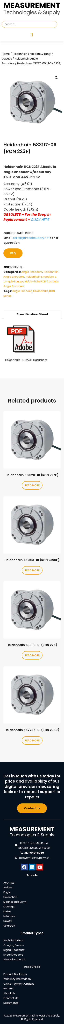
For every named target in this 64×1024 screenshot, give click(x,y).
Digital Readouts (13, 950)
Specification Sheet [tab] (32, 314)
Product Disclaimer (15, 974)
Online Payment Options (18, 983)
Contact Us (10, 998)
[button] (56, 78)
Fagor (7, 892)
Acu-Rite (9, 882)
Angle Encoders (31, 272)
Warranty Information (17, 979)
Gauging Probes (13, 945)
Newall (7, 921)
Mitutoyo (9, 916)
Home (6, 54)
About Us (9, 993)
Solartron (9, 925)
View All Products (14, 959)
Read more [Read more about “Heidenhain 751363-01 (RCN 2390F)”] (32, 570)
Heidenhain (40, 291)
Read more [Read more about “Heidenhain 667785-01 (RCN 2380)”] (32, 740)
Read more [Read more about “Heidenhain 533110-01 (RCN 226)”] (32, 655)
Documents (10, 1003)
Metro (7, 911)
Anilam (7, 887)
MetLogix (9, 906)
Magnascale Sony (14, 902)
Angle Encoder (22, 291)
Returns (8, 988)
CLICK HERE (40, 219)
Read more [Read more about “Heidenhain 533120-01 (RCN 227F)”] (32, 485)
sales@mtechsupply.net (31, 238)
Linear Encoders (13, 954)
